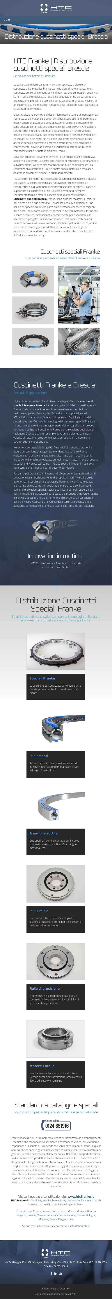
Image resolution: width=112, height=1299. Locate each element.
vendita (46, 1200)
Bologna (90, 1215)
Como (55, 1211)
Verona (41, 1215)
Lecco (63, 1211)
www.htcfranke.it (80, 1196)
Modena (43, 1219)
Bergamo (21, 1215)
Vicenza (61, 1215)
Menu (7, 20)
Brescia (32, 1215)
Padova (71, 1215)
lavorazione (58, 1200)
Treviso (81, 1215)
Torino (19, 1211)
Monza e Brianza (86, 1211)
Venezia (51, 1215)
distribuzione (33, 1200)
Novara (37, 1211)
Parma (53, 1219)
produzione (73, 1200)
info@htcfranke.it (80, 1226)
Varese (46, 1211)
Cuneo (28, 1211)
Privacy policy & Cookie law (56, 1289)
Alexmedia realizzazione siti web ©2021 (56, 1294)
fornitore (86, 1200)
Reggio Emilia (65, 1219)
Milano (71, 1211)
